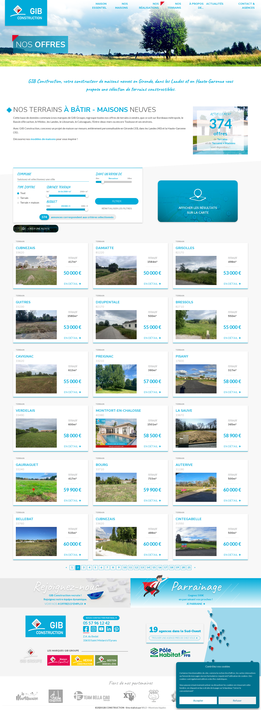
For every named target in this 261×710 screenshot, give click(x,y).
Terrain (22, 197)
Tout (21, 193)
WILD (144, 707)
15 (153, 567)
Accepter (198, 700)
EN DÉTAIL (72, 284)
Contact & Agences (246, 6)
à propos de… (196, 6)
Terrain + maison (28, 202)
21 (189, 567)
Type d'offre (26, 187)
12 (136, 567)
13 (142, 567)
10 (124, 567)
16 (159, 567)
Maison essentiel (99, 6)
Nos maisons (121, 6)
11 (130, 567)
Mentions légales (157, 707)
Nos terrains (174, 6)
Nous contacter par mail (101, 618)
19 (177, 567)
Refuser (237, 700)
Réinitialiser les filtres (117, 208)
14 (148, 567)
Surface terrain (58, 187)
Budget (51, 202)
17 (165, 567)
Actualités (214, 4)
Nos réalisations (149, 6)
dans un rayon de (109, 174)
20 (183, 567)
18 (171, 567)
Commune (24, 174)
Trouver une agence (174, 638)
